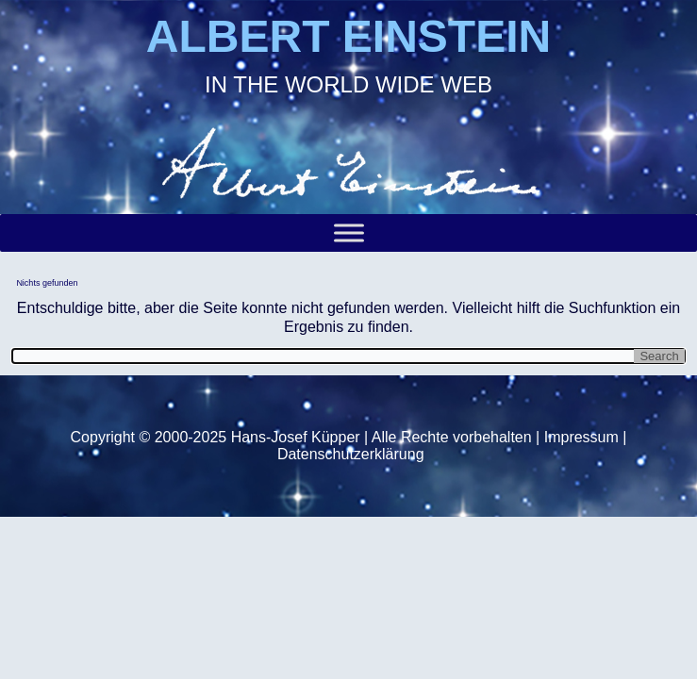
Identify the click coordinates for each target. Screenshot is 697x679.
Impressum (581, 437)
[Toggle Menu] (349, 233)
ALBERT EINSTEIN (348, 36)
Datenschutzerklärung (350, 454)
